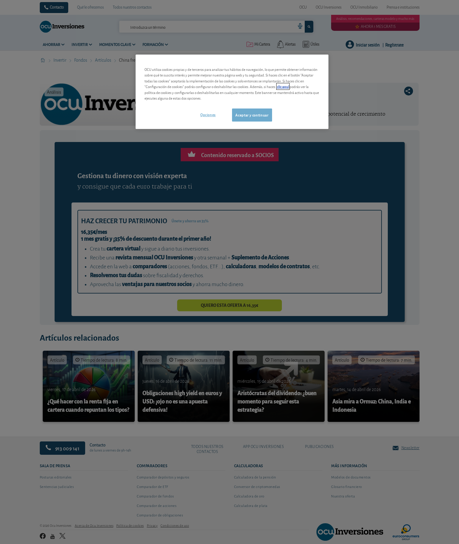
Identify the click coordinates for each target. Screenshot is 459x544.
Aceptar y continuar (251, 115)
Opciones (208, 114)
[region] (232, 92)
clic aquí (283, 86)
